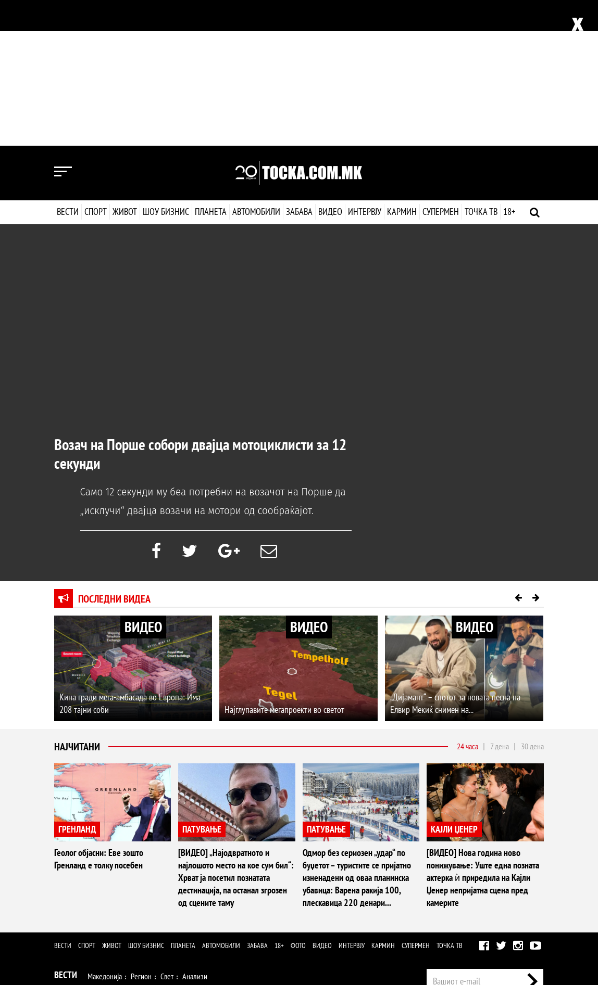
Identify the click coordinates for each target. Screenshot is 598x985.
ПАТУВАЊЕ (201, 683)
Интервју (364, 66)
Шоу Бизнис (77, 893)
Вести (68, 66)
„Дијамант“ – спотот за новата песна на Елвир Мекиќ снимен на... (455, 557)
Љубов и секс (196, 873)
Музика (147, 894)
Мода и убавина (145, 873)
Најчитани (77, 601)
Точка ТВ (480, 66)
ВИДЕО (143, 481)
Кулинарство (281, 873)
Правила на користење (510, 927)
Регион (141, 830)
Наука (73, 916)
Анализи (194, 830)
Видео (329, 66)
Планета (211, 66)
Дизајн (316, 873)
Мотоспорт (228, 852)
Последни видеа (114, 453)
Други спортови (276, 852)
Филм (119, 894)
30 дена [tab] (532, 600)
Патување (239, 873)
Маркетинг (496, 868)
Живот (125, 66)
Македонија (105, 830)
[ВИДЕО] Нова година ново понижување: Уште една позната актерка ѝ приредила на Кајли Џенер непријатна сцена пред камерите (483, 732)
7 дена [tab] (499, 600)
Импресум (456, 868)
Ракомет (166, 852)
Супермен (440, 66)
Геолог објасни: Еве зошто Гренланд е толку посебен (98, 713)
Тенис (194, 852)
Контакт (532, 868)
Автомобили (256, 66)
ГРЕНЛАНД (77, 683)
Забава (299, 66)
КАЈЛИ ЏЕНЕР (454, 683)
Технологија (108, 916)
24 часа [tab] (467, 600)
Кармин (401, 66)
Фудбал (99, 852)
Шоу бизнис (166, 66)
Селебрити (183, 894)
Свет (166, 830)
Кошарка (132, 852)
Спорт (95, 66)
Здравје (102, 873)
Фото (298, 799)
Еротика (220, 916)
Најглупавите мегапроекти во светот (284, 564)
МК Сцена (222, 894)
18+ (509, 66)
